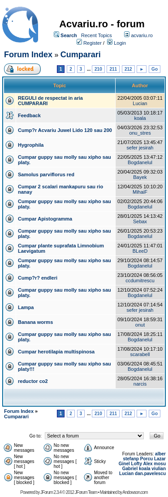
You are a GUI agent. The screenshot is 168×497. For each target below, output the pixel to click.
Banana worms (35, 322)
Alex (147, 463)
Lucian (140, 103)
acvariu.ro (141, 35)
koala (140, 118)
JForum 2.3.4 (50, 492)
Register (92, 43)
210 (98, 69)
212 (128, 69)
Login (120, 43)
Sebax (140, 221)
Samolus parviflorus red (46, 174)
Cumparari (80, 54)
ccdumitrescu (140, 280)
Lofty (136, 463)
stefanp (131, 458)
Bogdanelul (140, 162)
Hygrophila (30, 145)
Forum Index (28, 54)
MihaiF (140, 192)
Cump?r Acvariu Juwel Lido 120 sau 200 (65, 130)
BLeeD (140, 251)
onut (140, 324)
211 (113, 69)
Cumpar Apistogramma (45, 218)
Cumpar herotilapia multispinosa (56, 351)
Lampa (26, 307)
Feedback (29, 115)
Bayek (140, 177)
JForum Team (86, 492)
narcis (140, 384)
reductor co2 (33, 381)
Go (154, 69)
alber (160, 453)
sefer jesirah (140, 147)
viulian (158, 468)
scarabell (140, 354)
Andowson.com (134, 492)
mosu (160, 463)
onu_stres (140, 133)
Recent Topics (96, 35)
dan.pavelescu (150, 473)
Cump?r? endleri (37, 277)
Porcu (146, 458)
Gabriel (130, 468)
